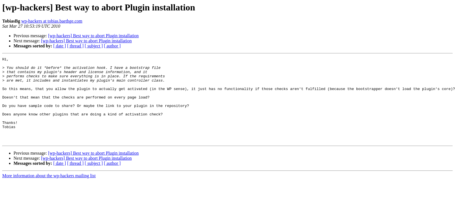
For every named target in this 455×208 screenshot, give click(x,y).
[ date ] (59, 45)
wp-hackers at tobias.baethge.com (51, 21)
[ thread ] (75, 45)
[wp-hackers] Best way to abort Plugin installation (93, 35)
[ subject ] (94, 45)
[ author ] (112, 45)
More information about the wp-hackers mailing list (49, 192)
